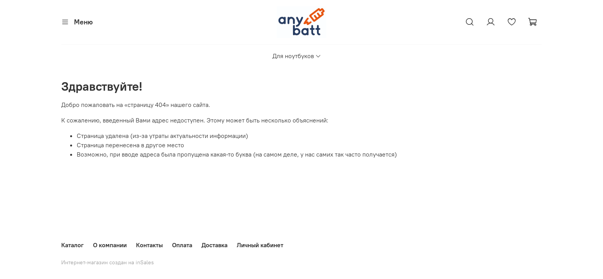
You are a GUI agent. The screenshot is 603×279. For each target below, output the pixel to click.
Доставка (214, 245)
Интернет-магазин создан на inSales (107, 262)
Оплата (182, 245)
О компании (110, 245)
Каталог (72, 245)
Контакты (149, 245)
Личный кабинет (260, 245)
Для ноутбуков (296, 56)
